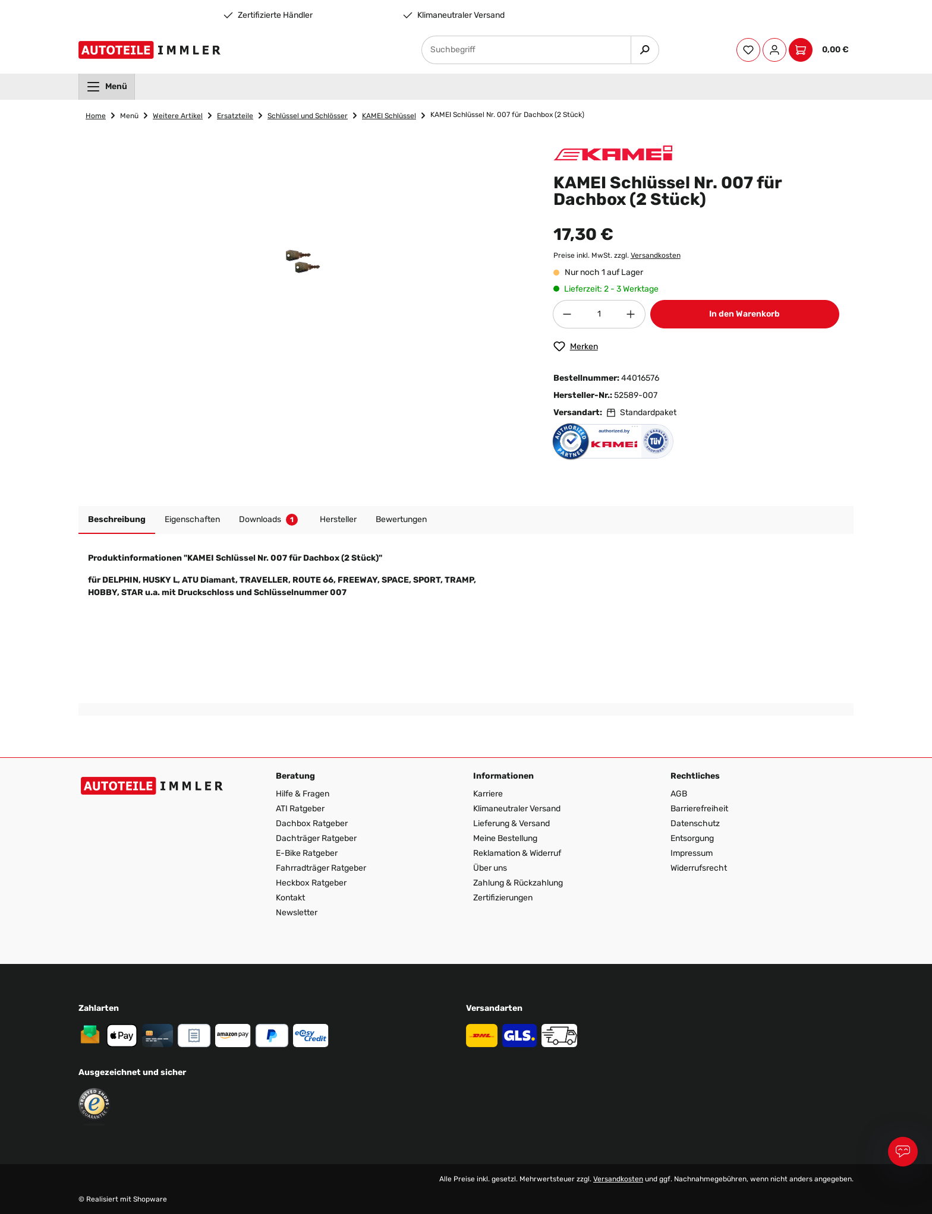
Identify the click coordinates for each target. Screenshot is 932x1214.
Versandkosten (656, 255)
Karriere (488, 794)
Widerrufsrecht (698, 868)
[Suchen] (645, 50)
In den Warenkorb (744, 314)
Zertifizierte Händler (275, 15)
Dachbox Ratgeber (312, 823)
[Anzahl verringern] (567, 314)
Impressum (691, 853)
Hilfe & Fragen (302, 794)
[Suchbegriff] (526, 50)
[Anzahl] (599, 314)
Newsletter (296, 913)
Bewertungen (401, 519)
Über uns (490, 868)
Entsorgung (692, 838)
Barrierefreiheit (699, 809)
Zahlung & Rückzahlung (518, 883)
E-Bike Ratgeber (307, 853)
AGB (678, 794)
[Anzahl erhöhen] (631, 314)
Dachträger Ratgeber (316, 838)
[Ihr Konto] (774, 50)
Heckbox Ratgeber (311, 883)
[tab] (116, 520)
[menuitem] (107, 87)
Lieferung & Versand (511, 823)
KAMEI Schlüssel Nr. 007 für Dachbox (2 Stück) (507, 114)
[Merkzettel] (748, 50)
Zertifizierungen (503, 898)
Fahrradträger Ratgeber (321, 868)
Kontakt (290, 898)
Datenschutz (695, 823)
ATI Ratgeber (300, 809)
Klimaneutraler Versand (461, 15)
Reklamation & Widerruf (517, 853)
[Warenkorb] (821, 50)
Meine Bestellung (505, 838)
